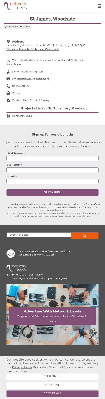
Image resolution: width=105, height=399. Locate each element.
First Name (14, 153)
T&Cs (30, 275)
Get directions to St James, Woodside (32, 49)
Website (14, 93)
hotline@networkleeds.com (66, 207)
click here (66, 213)
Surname (13, 164)
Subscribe (52, 192)
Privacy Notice (22, 367)
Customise (52, 376)
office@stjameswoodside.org (27, 79)
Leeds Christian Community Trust (48, 251)
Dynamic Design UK (57, 279)
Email (10, 176)
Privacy (38, 275)
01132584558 (18, 86)
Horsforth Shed (19, 116)
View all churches (19, 27)
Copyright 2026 (17, 275)
